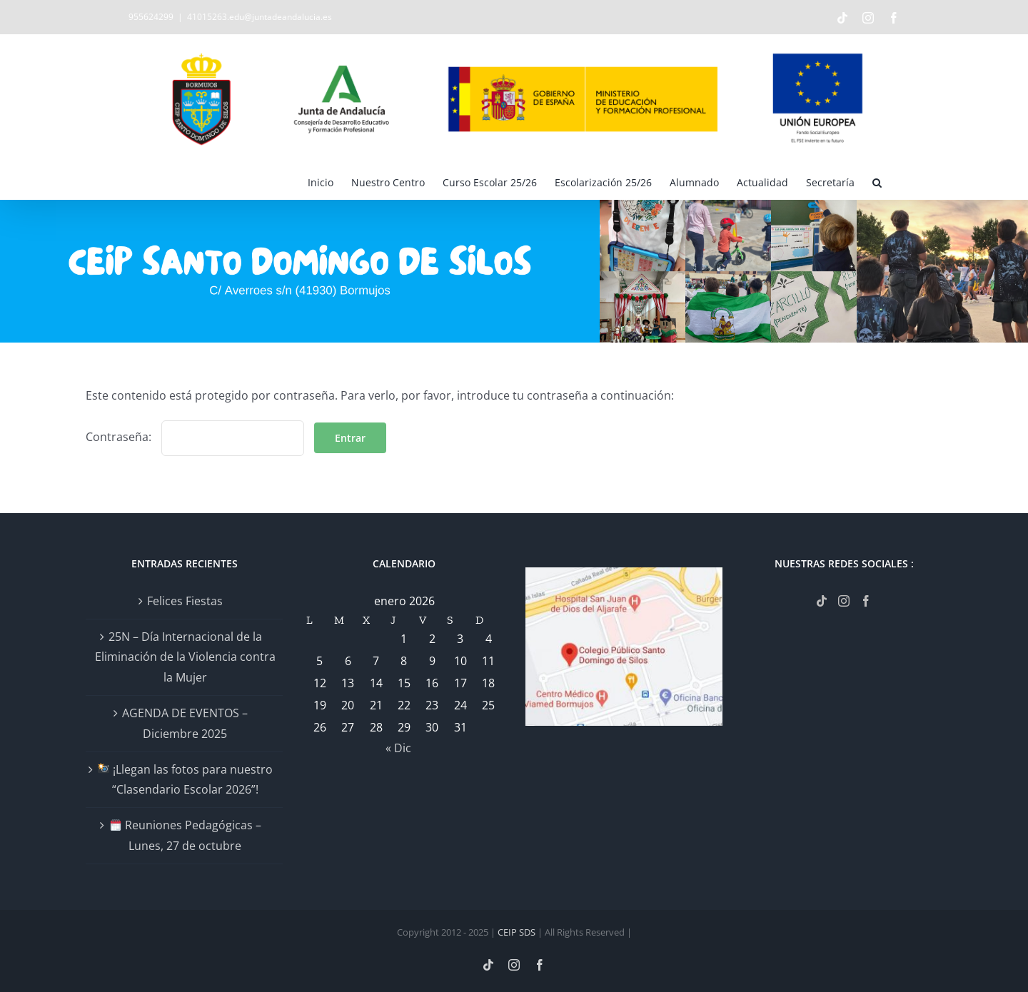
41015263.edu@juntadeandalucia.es (259, 17)
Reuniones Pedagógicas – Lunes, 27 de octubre (185, 835)
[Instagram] (844, 601)
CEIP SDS (516, 932)
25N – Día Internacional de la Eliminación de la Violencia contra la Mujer (185, 657)
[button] (877, 181)
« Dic (398, 748)
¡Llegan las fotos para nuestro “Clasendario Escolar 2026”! (185, 779)
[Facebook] (866, 601)
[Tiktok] (821, 601)
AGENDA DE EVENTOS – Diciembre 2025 (185, 723)
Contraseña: (195, 437)
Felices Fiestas (185, 601)
